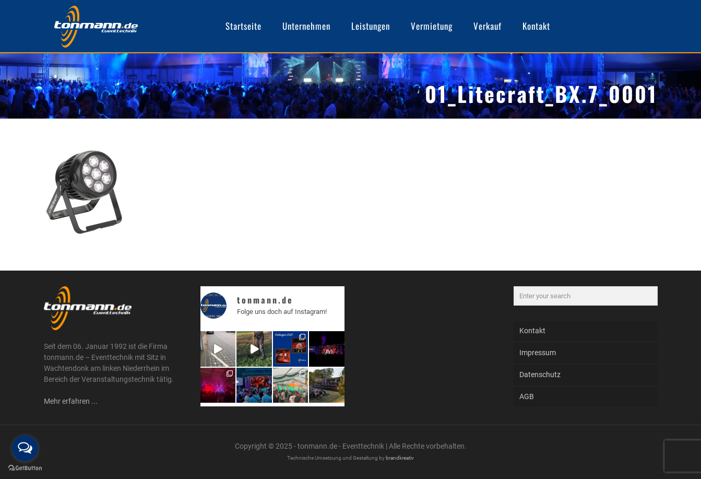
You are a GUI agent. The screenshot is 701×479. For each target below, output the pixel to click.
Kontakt (532, 330)
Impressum (537, 352)
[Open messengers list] (25, 448)
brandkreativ (400, 458)
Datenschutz (540, 374)
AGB (526, 396)
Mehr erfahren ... (71, 401)
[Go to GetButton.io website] (25, 468)
